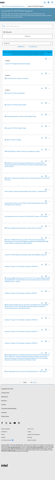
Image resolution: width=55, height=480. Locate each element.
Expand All (21, 46)
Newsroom (4, 397)
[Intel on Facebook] (2, 423)
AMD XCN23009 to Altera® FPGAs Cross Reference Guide (22, 151)
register (49, 52)
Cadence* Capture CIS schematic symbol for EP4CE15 (21, 331)
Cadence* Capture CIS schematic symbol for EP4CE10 (21, 320)
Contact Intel (5, 393)
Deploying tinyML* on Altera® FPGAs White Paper (20, 116)
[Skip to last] (35, 382)
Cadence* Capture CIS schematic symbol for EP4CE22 (21, 343)
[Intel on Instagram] (18, 423)
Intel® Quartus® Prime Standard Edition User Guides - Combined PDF (26, 191)
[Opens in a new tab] (42, 73)
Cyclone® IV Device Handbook (15, 93)
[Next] (33, 382)
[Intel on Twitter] (6, 423)
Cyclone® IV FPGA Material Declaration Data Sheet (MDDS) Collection (26, 255)
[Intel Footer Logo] (4, 465)
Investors (4, 401)
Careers (3, 404)
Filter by (27, 36)
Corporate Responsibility (8, 408)
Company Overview (7, 389)
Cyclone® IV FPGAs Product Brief (15, 105)
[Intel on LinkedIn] (10, 423)
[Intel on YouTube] (14, 423)
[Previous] (21, 382)
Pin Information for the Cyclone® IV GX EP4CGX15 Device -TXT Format (26, 216)
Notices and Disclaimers (38, 447)
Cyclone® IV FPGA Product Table (15, 128)
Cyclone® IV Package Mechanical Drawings (17, 64)
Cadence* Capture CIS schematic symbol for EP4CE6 (21, 293)
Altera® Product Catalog (13, 140)
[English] (48, 2)
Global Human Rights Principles (8, 450)
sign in (43, 52)
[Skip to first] (19, 382)
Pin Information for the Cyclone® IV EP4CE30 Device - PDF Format (26, 371)
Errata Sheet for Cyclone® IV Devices (17, 78)
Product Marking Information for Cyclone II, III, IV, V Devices (23, 228)
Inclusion (4, 412)
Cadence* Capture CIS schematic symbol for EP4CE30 (21, 266)
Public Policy (5, 416)
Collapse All (33, 46)
